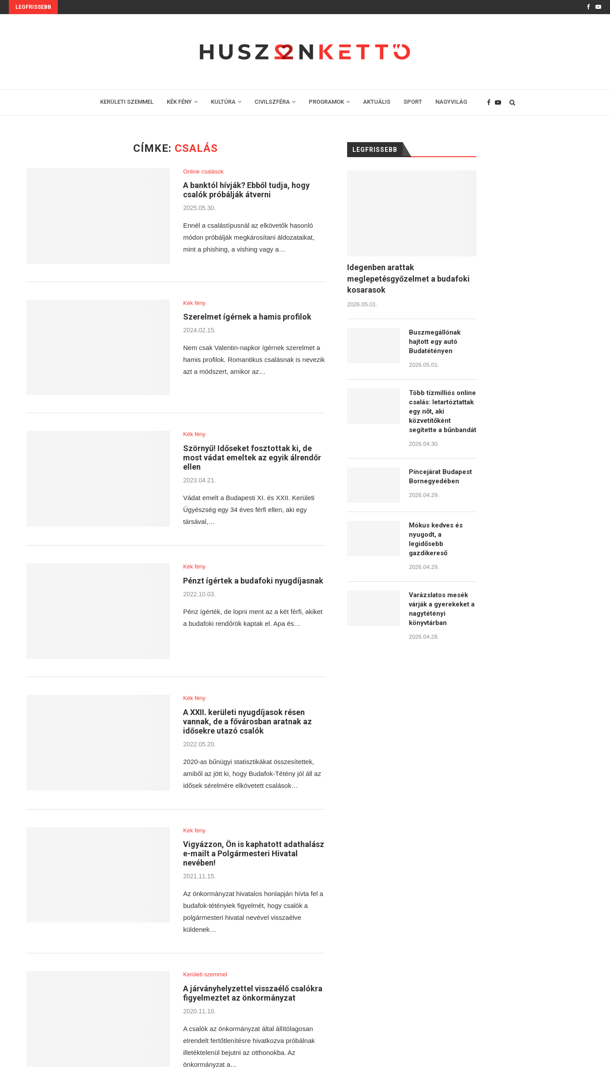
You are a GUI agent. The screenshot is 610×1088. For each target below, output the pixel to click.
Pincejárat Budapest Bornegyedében (440, 476)
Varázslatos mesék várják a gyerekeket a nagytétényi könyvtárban (442, 609)
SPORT (413, 101)
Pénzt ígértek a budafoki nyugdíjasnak (253, 580)
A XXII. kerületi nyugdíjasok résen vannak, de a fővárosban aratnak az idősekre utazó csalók (247, 721)
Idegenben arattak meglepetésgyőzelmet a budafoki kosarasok (408, 278)
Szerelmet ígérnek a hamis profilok (247, 316)
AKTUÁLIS (376, 101)
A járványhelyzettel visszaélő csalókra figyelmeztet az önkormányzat (252, 993)
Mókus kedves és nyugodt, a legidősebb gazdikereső (436, 539)
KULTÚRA (223, 101)
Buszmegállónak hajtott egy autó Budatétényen (434, 341)
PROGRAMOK (326, 101)
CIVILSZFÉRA (272, 101)
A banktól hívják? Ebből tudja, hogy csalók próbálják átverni (246, 190)
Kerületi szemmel (205, 974)
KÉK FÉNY (179, 101)
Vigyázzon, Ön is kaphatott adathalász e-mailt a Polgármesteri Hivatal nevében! (253, 853)
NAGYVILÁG (451, 101)
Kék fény (194, 303)
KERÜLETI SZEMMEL (126, 101)
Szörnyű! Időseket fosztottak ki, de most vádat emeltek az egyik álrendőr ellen (252, 457)
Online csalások (203, 171)
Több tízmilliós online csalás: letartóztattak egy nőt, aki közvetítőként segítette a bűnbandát (442, 411)
